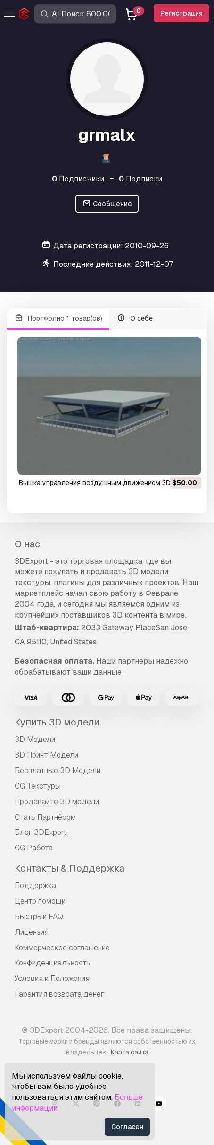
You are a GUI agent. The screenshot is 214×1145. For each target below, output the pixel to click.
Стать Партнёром (45, 817)
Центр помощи (40, 901)
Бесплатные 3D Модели (57, 770)
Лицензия (32, 932)
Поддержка (35, 885)
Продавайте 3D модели (57, 802)
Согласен (127, 1126)
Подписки (140, 179)
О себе (135, 318)
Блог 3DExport (40, 832)
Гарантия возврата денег (59, 994)
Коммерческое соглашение (62, 948)
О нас (27, 544)
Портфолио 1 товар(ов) (58, 318)
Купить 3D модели (57, 722)
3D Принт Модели (46, 755)
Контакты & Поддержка (69, 868)
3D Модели (35, 739)
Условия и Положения (52, 978)
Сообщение (107, 203)
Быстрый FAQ (39, 917)
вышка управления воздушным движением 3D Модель (108, 482)
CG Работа (34, 848)
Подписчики (78, 179)
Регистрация (181, 13)
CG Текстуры (38, 786)
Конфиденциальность (53, 963)
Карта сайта (129, 1052)
